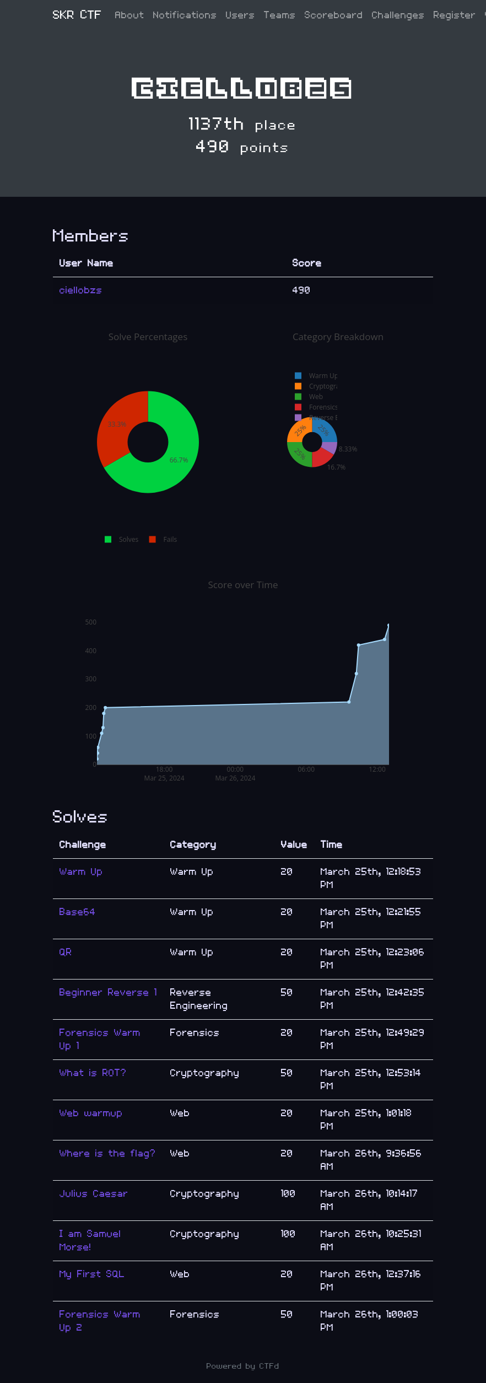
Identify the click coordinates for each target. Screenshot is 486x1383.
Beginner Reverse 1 (108, 992)
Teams (280, 15)
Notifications (185, 15)
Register (455, 15)
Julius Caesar (94, 1193)
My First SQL (92, 1274)
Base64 (78, 912)
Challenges (398, 15)
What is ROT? (93, 1073)
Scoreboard (334, 15)
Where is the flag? (108, 1153)
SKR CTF (77, 15)
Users (240, 15)
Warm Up (81, 872)
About (129, 15)
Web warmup (91, 1113)
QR (66, 952)
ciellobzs (81, 290)
